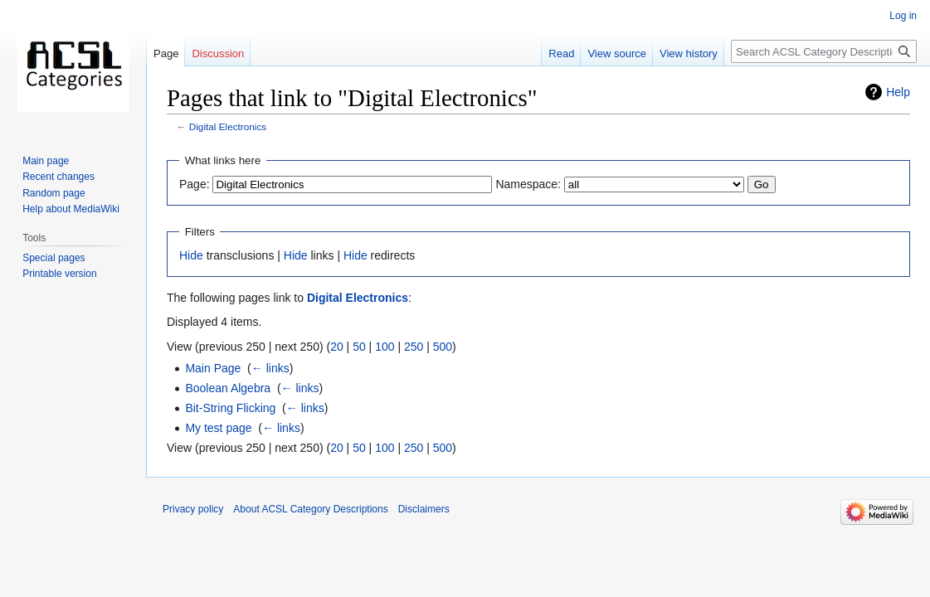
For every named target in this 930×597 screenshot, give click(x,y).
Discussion (218, 53)
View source (616, 53)
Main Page (213, 368)
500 (442, 346)
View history (689, 53)
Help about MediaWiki (70, 209)
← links (270, 368)
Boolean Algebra (227, 388)
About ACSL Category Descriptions (310, 509)
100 (384, 346)
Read (561, 53)
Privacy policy (193, 509)
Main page (45, 161)
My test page (218, 427)
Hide (191, 255)
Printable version (59, 273)
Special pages (53, 258)
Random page (53, 193)
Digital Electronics (227, 126)
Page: (194, 184)
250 (413, 346)
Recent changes (58, 176)
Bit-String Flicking (230, 408)
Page (165, 53)
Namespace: (528, 184)
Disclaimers (424, 509)
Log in (903, 16)
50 (359, 346)
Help (898, 92)
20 (336, 346)
